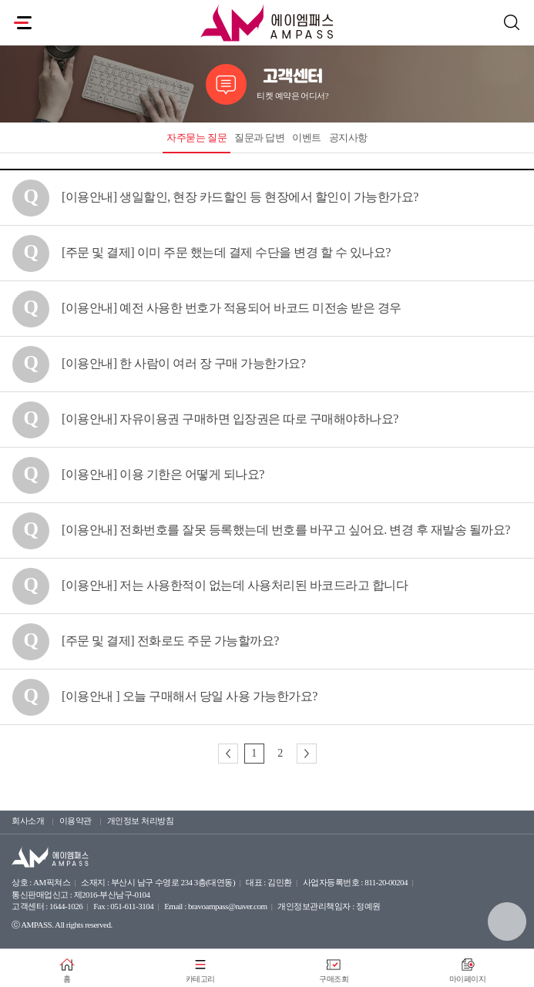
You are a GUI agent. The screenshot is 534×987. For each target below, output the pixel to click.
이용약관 (75, 820)
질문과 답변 (259, 137)
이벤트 (306, 137)
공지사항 (348, 137)
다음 (307, 754)
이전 (228, 754)
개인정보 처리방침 (140, 820)
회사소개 (28, 820)
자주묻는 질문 (196, 137)
